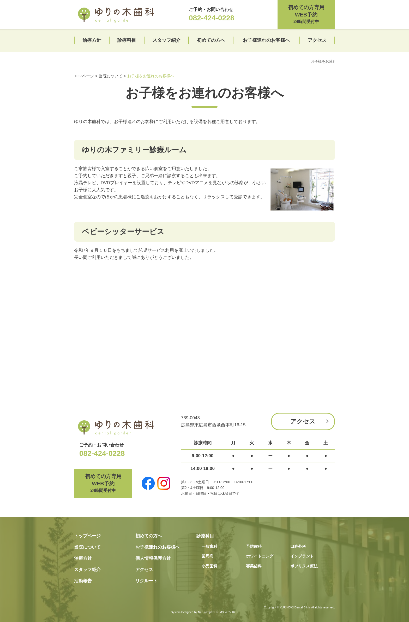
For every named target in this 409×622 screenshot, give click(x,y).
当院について (110, 76)
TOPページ (84, 76)
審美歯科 (254, 566)
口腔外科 (298, 546)
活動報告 (83, 580)
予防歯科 (254, 546)
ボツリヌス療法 (304, 566)
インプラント (302, 556)
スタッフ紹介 (166, 40)
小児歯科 (209, 566)
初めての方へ (211, 40)
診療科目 (126, 40)
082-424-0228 (211, 18)
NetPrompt (205, 612)
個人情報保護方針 (153, 558)
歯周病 (207, 556)
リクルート (146, 580)
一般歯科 (209, 546)
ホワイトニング (259, 556)
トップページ (87, 535)
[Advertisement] (204, 344)
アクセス (317, 40)
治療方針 (91, 40)
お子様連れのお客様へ (266, 40)
